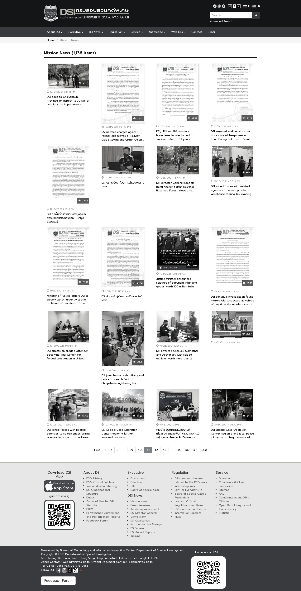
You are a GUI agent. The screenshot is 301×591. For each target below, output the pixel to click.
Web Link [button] (178, 32)
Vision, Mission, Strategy (102, 486)
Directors (136, 482)
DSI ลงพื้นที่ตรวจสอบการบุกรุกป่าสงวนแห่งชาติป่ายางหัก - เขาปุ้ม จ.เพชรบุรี (66, 218)
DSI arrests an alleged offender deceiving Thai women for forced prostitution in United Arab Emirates (67, 356)
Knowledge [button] (157, 32)
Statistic (224, 513)
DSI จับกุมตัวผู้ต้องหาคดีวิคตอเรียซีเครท (122, 298)
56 (187, 450)
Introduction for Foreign (146, 524)
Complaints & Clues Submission (231, 484)
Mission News (139, 501)
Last (204, 450)
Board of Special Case (145, 490)
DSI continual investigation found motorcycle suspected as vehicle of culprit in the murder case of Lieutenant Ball (232, 302)
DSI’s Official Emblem (100, 482)
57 (195, 450)
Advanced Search (221, 21)
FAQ (221, 494)
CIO (133, 486)
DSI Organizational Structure (98, 492)
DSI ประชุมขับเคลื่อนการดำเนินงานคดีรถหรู (123, 185)
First (97, 450)
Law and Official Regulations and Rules (189, 503)
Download (225, 478)
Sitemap (224, 490)
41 (148, 450)
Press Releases (140, 505)
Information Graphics (188, 513)
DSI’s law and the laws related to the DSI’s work (191, 480)
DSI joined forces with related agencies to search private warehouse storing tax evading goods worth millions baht (231, 192)
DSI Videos (137, 528)
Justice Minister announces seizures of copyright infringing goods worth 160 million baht (176, 283)
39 (131, 450)
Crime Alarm (138, 517)
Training (136, 536)
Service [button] (137, 32)
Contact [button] (196, 32)
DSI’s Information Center (190, 509)
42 (156, 450)
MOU (178, 517)
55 (179, 450)
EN (256, 6)
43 (164, 450)
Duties (90, 498)
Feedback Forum (97, 521)
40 (140, 450)
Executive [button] (75, 32)
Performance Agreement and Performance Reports (103, 515)
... (124, 450)
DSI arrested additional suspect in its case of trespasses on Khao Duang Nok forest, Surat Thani (231, 137)
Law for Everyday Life (188, 490)
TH (247, 6)
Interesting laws (185, 486)
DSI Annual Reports (143, 532)
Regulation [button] (117, 32)
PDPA (89, 509)
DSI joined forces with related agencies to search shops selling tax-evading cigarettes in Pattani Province (68, 435)
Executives (138, 478)
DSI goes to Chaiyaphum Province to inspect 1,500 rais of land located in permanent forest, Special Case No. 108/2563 (68, 104)
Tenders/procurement (145, 509)
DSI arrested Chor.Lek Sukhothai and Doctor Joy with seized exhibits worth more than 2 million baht (177, 356)
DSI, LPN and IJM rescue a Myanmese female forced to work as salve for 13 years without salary (175, 137)
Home (51, 40)
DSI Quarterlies (140, 521)
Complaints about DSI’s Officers (234, 499)
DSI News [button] (96, 32)
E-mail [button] (211, 32)
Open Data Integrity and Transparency (235, 507)
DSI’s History (94, 478)
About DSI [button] (54, 32)
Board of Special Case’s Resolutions (190, 496)
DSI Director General (144, 513)
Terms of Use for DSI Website (100, 503)
